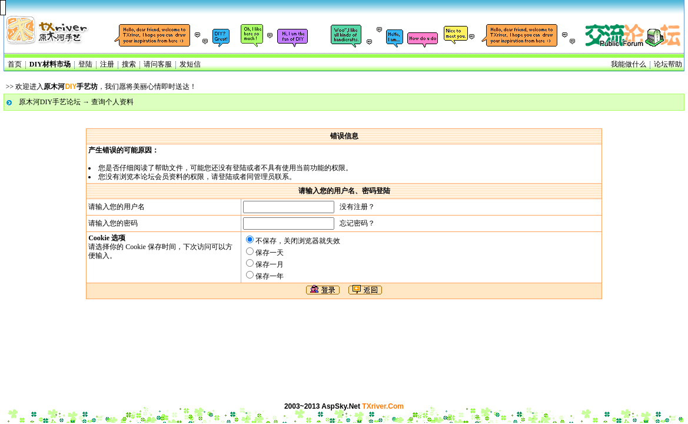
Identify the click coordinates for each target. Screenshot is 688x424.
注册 (107, 64)
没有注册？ (357, 207)
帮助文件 (169, 168)
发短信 (190, 64)
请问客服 (158, 64)
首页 (15, 64)
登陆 (85, 64)
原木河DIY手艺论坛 (50, 102)
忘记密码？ (357, 223)
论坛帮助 (668, 64)
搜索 (129, 64)
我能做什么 (628, 64)
